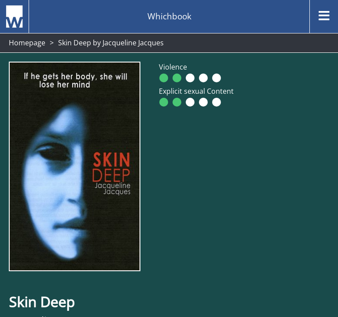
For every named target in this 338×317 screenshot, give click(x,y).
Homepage (27, 43)
